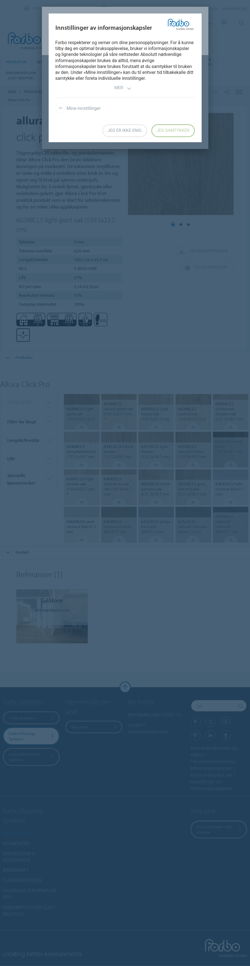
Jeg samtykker (173, 130)
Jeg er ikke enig (125, 130)
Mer (123, 88)
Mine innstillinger (78, 108)
